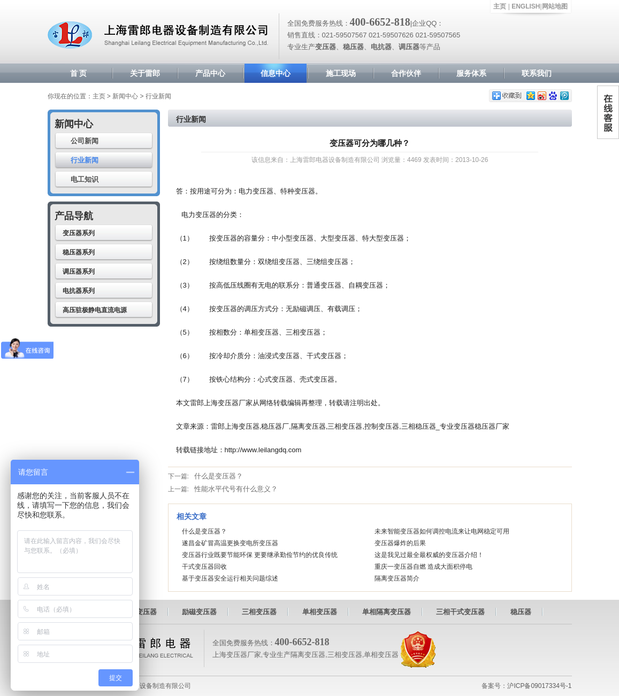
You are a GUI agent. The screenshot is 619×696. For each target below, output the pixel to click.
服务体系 (471, 73)
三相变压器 (259, 612)
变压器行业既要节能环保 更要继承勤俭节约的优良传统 (260, 555)
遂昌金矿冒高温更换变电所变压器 (230, 543)
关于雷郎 (145, 73)
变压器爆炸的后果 (400, 543)
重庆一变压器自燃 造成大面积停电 (423, 566)
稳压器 (520, 612)
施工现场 (341, 73)
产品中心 (210, 73)
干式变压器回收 (204, 566)
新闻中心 (125, 96)
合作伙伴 (406, 73)
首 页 (78, 73)
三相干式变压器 (460, 612)
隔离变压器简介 (397, 578)
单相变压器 (319, 612)
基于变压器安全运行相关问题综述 (230, 578)
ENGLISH (525, 6)
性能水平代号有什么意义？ (236, 489)
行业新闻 (84, 160)
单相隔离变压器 (386, 612)
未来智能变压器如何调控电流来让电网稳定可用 (442, 531)
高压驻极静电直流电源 (95, 310)
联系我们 (537, 73)
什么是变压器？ (218, 476)
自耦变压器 (139, 612)
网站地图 (555, 6)
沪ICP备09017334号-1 (539, 686)
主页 (499, 6)
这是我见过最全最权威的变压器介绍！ (429, 555)
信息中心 (276, 73)
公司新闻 (84, 141)
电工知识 (84, 179)
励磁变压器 (199, 612)
